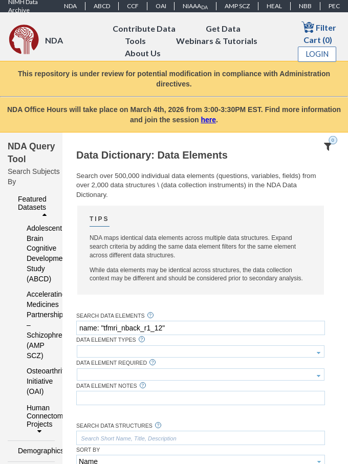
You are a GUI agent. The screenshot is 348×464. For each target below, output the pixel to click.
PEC (334, 6)
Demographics (33, 451)
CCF (133, 6)
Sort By (88, 450)
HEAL (274, 6)
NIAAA (195, 6)
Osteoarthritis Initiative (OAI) (34, 381)
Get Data (223, 28)
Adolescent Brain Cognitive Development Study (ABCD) (34, 253)
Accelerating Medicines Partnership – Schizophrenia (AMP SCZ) (34, 325)
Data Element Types (106, 340)
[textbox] (200, 328)
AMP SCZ (237, 6)
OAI (161, 6)
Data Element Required (111, 363)
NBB (305, 6)
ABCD (102, 6)
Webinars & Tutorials (216, 41)
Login (317, 54)
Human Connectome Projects (38, 419)
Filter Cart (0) (318, 32)
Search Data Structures (114, 426)
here (208, 120)
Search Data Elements (110, 316)
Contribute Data (144, 28)
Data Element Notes (106, 386)
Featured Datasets (33, 206)
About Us (143, 53)
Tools (135, 41)
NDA (70, 6)
